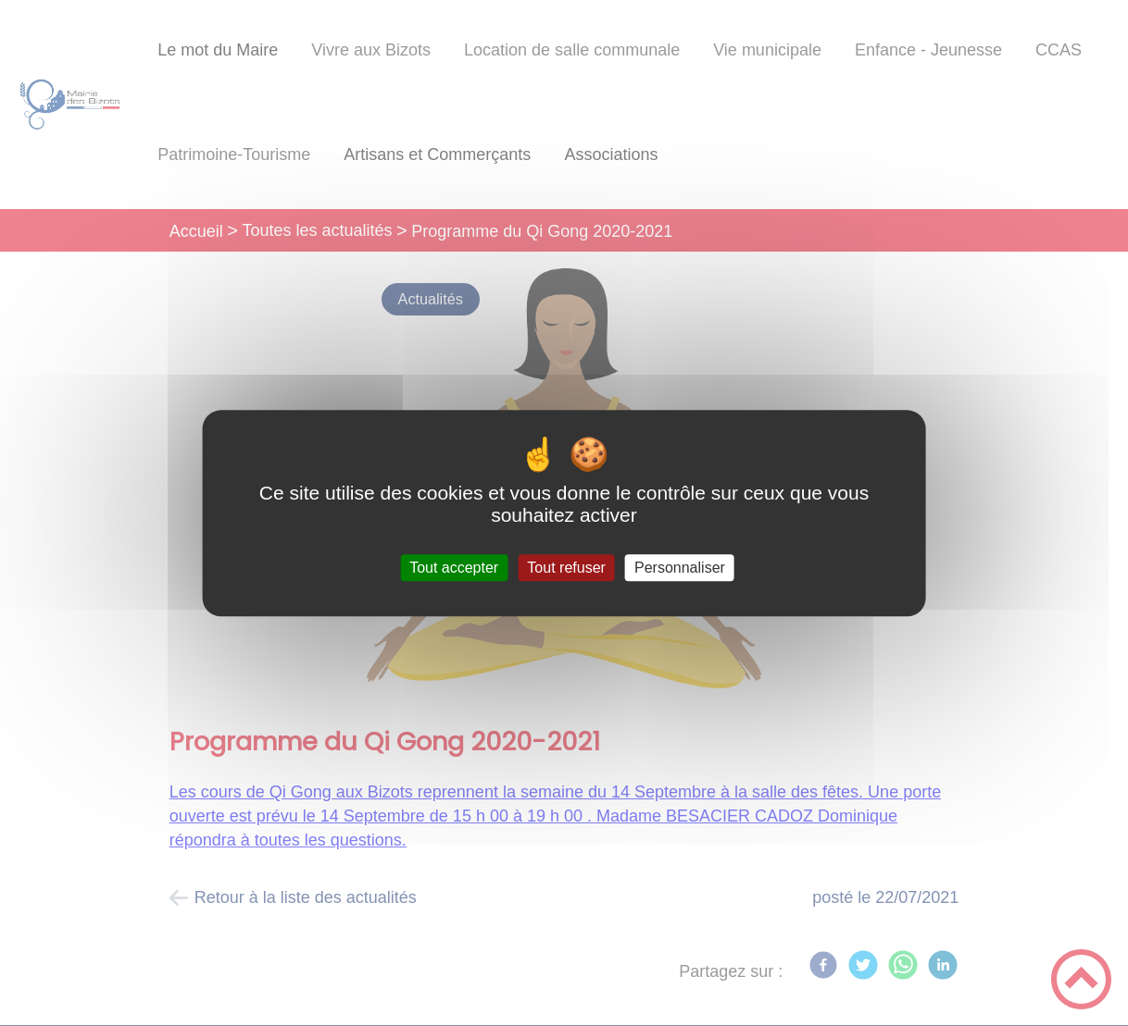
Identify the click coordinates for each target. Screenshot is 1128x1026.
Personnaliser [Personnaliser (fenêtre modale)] (679, 567)
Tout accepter (453, 567)
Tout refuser (566, 567)
